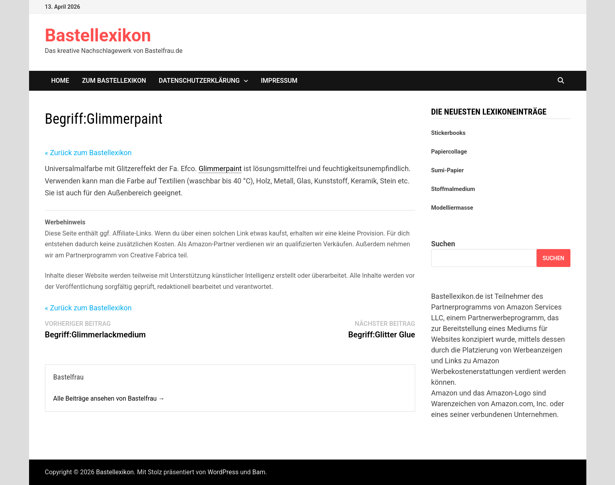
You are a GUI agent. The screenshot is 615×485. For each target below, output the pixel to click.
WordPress (222, 472)
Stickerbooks (448, 132)
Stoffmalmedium (453, 189)
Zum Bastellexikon (114, 80)
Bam (259, 472)
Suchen (443, 244)
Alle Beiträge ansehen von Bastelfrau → (109, 398)
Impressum (279, 80)
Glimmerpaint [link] (220, 168)
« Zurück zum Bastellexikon (88, 152)
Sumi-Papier (447, 170)
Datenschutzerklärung (199, 80)
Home (60, 80)
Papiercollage (449, 151)
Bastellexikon (98, 35)
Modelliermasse (452, 207)
